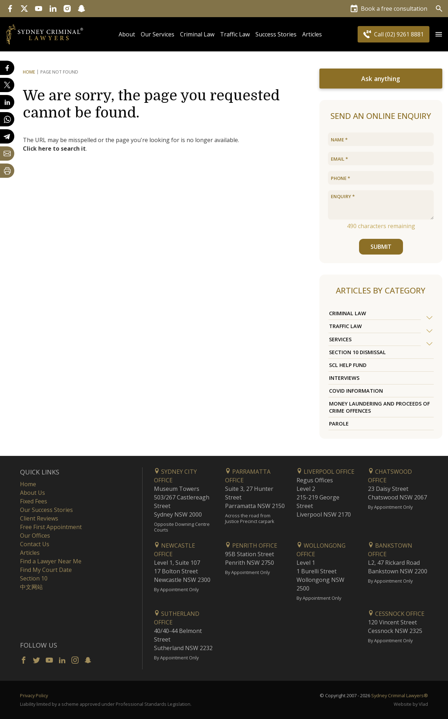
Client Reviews (39, 518)
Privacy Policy (34, 695)
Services (340, 339)
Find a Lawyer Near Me (50, 561)
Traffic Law (235, 34)
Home (29, 72)
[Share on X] (7, 85)
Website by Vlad (411, 704)
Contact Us (34, 544)
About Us (32, 493)
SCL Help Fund (348, 365)
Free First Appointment (51, 527)
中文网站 (31, 587)
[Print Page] (7, 171)
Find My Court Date (46, 570)
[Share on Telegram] (7, 136)
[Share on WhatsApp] (7, 119)
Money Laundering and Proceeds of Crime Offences (379, 407)
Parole (339, 423)
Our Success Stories (46, 510)
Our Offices (35, 535)
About (127, 34)
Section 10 (34, 578)
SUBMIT (380, 247)
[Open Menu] (438, 34)
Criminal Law (197, 34)
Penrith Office (251, 545)
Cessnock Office (396, 614)
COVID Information (356, 390)
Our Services (157, 34)
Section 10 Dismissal (357, 352)
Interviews (344, 377)
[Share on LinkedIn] (7, 102)
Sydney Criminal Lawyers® (399, 695)
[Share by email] (7, 153)
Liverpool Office (325, 472)
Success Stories (276, 34)
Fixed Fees (33, 501)
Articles (312, 34)
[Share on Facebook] (7, 68)
